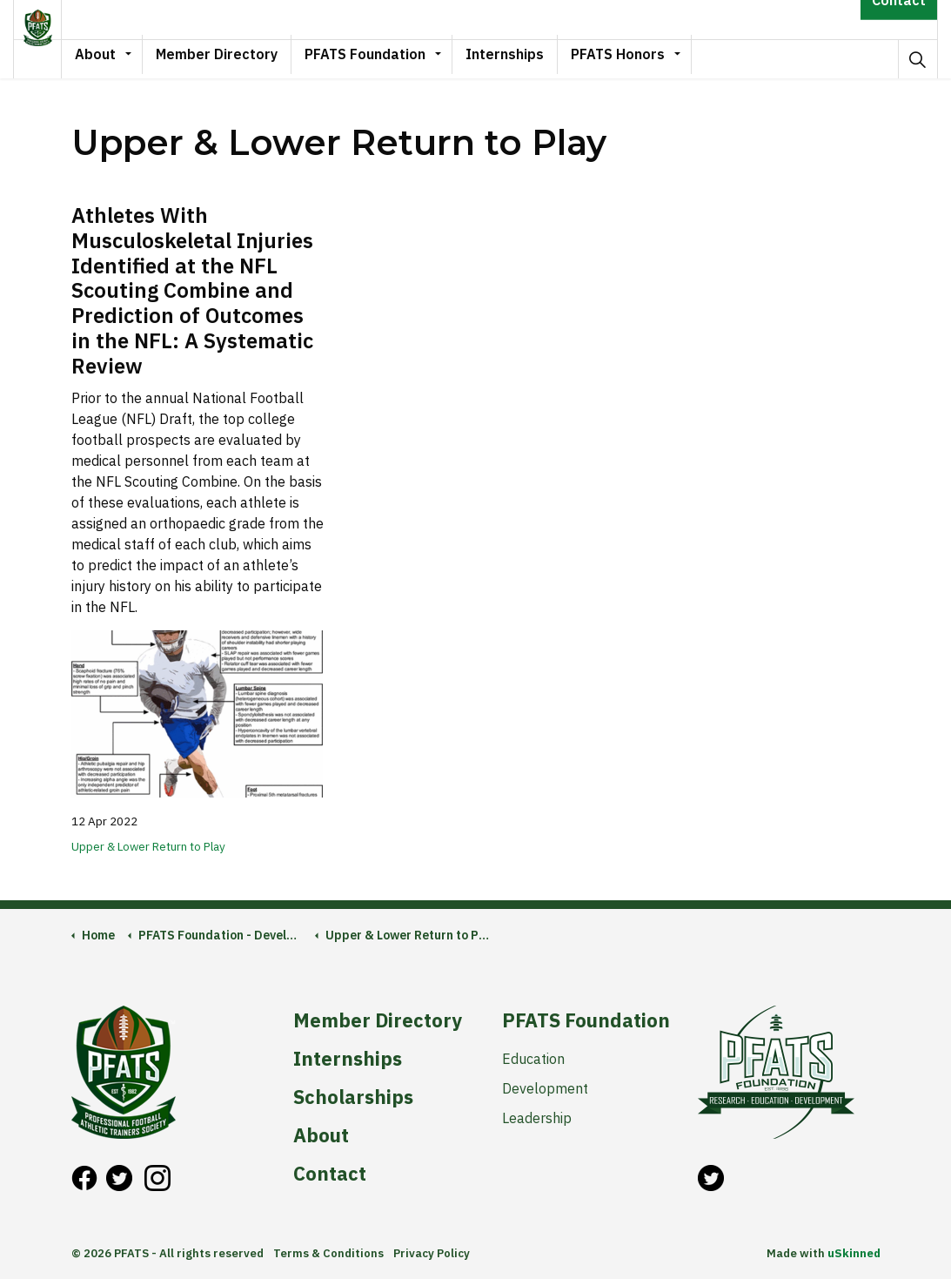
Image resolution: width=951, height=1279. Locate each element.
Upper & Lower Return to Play (148, 846)
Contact (898, 19)
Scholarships (353, 1097)
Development (545, 1088)
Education (533, 1058)
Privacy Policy (431, 1253)
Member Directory (244, 58)
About (123, 58)
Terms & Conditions (328, 1253)
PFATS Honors (646, 58)
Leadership (537, 1118)
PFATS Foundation (392, 58)
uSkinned (854, 1253)
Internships (532, 58)
